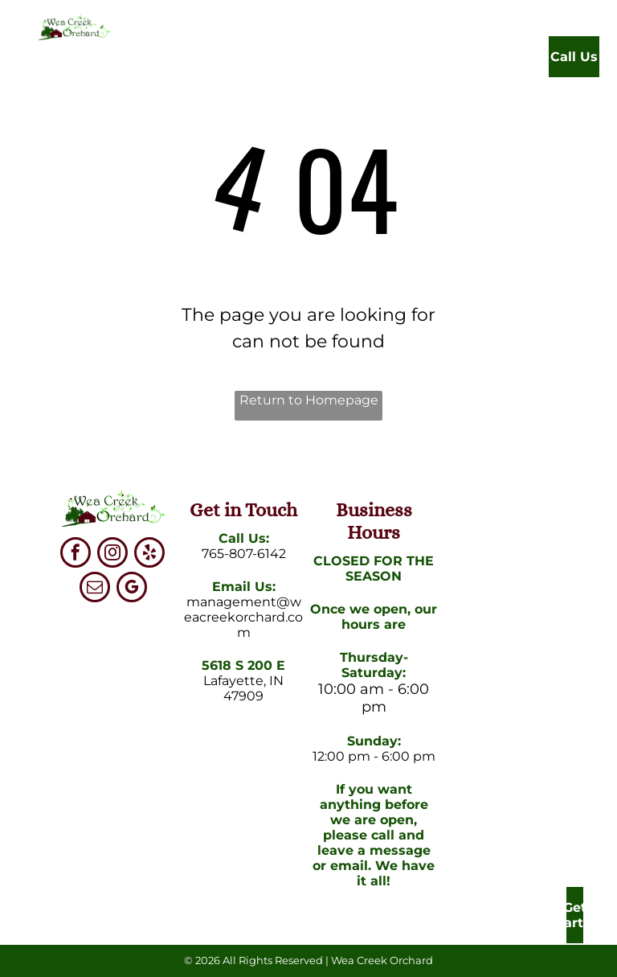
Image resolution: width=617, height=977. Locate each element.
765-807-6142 (244, 553)
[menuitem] (216, 60)
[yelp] (149, 554)
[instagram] (112, 554)
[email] (95, 589)
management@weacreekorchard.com (243, 617)
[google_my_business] (131, 589)
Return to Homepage (308, 400)
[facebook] (75, 554)
